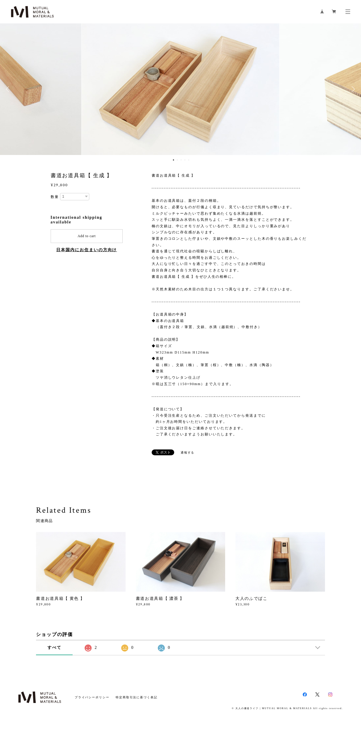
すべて (54, 647)
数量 (55, 197)
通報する (188, 452)
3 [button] (181, 160)
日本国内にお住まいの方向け (86, 250)
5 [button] (188, 160)
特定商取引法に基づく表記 (137, 697)
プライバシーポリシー (92, 697)
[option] (180, 89)
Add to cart (87, 236)
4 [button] (184, 160)
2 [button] (177, 160)
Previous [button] (9, 89)
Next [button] (352, 89)
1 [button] (173, 160)
